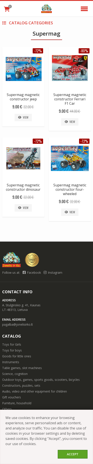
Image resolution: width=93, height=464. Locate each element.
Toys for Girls (11, 344)
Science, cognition (15, 374)
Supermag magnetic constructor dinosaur (23, 187)
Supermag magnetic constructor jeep (23, 97)
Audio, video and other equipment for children (34, 391)
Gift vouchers (11, 397)
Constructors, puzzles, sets (21, 385)
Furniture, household (16, 403)
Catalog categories (27, 22)
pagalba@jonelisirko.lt (17, 324)
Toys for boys (12, 350)
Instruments (10, 362)
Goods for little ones (16, 356)
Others (7, 409)
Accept (72, 454)
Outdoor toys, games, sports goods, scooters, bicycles (41, 380)
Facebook (32, 272)
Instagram (53, 272)
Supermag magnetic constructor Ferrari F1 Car (69, 99)
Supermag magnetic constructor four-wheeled (69, 189)
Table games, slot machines (22, 368)
